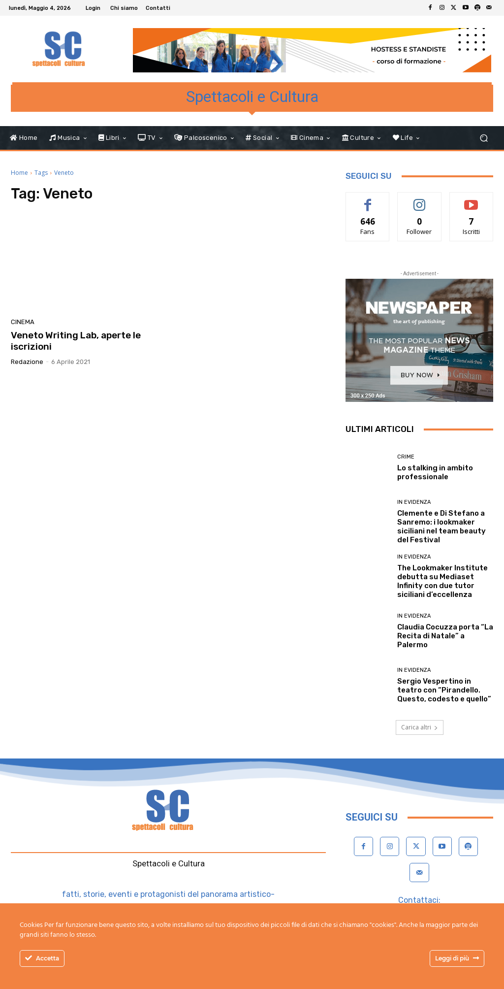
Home (19, 172)
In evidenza (414, 502)
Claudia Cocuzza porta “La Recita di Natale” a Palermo (445, 636)
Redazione (27, 361)
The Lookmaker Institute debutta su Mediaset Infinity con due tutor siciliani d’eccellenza (442, 581)
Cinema (22, 322)
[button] (483, 138)
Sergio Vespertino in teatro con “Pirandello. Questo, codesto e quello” (444, 690)
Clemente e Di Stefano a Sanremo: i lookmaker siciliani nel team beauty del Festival (441, 526)
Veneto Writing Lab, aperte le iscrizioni (76, 341)
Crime (405, 457)
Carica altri (419, 727)
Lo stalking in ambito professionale (435, 472)
